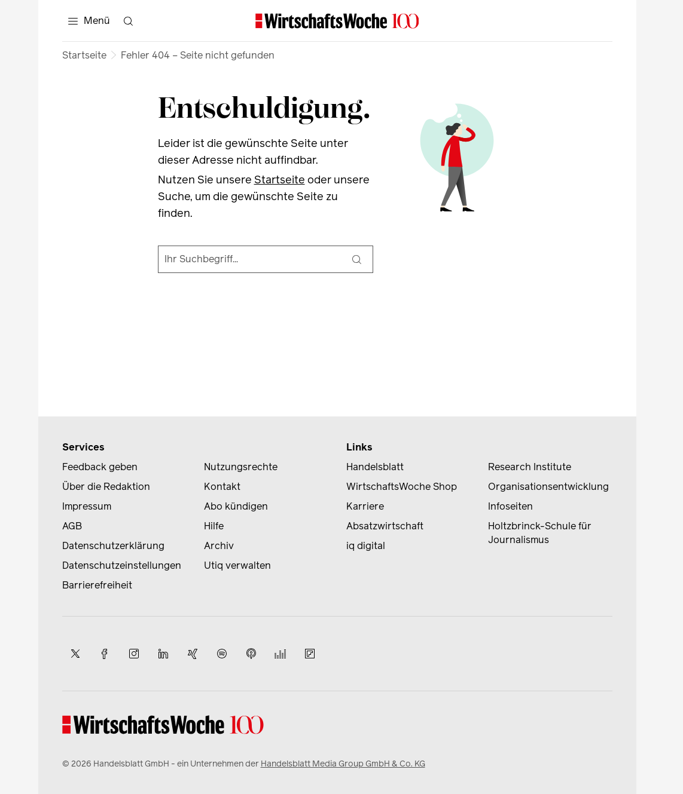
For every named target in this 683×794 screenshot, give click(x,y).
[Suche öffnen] (128, 20)
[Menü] (89, 20)
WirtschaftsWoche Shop (401, 486)
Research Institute (529, 467)
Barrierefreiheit (97, 585)
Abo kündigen (236, 506)
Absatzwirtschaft (384, 526)
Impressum (86, 506)
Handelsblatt (375, 467)
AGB (72, 526)
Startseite (84, 55)
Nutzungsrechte (241, 467)
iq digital (365, 546)
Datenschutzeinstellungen (121, 565)
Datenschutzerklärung (113, 546)
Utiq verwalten (237, 565)
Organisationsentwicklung (548, 486)
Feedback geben (100, 467)
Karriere (365, 506)
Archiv (219, 546)
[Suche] (357, 259)
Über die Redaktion (106, 486)
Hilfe (214, 526)
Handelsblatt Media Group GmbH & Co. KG (343, 764)
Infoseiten (510, 506)
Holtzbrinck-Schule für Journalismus (539, 533)
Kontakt (222, 486)
